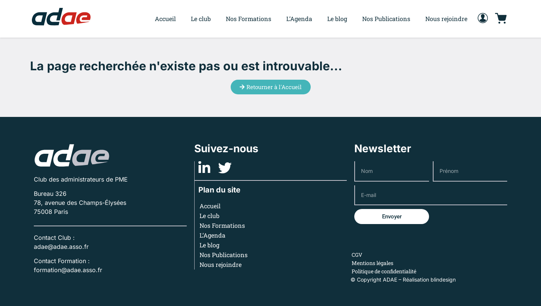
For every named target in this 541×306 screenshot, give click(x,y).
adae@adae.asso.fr (61, 246)
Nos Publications (386, 19)
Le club (201, 19)
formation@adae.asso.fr (68, 270)
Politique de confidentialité (384, 271)
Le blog (337, 19)
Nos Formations (248, 19)
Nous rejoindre (446, 19)
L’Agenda (299, 19)
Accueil (165, 19)
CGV (357, 254)
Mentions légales (372, 263)
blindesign (443, 279)
